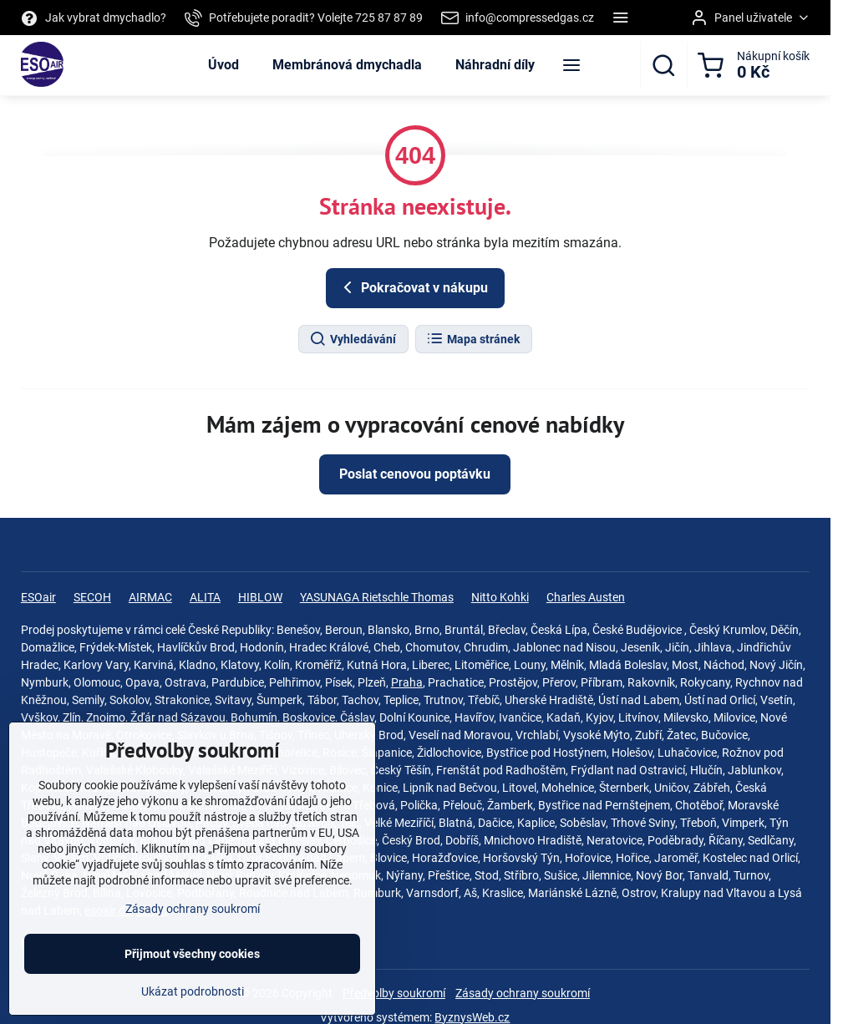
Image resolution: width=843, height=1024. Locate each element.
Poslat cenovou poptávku (414, 474)
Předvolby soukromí (394, 993)
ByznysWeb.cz (472, 1017)
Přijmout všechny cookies (192, 968)
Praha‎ (407, 682)
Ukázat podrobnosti (192, 1005)
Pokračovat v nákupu (413, 287)
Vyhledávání (352, 339)
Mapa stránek (473, 339)
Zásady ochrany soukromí (522, 993)
